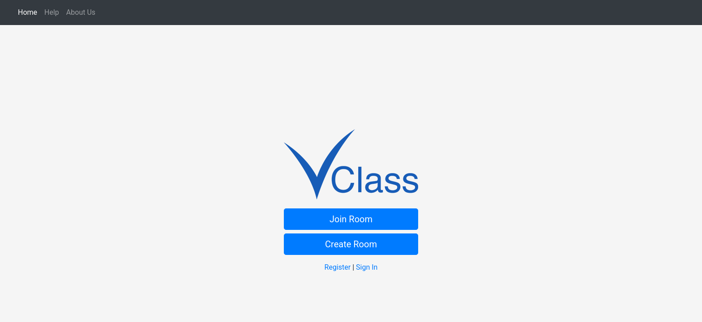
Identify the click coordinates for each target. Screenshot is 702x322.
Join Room (351, 219)
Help (53, 12)
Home (29, 12)
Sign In (366, 267)
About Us (82, 12)
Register (338, 267)
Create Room (351, 244)
